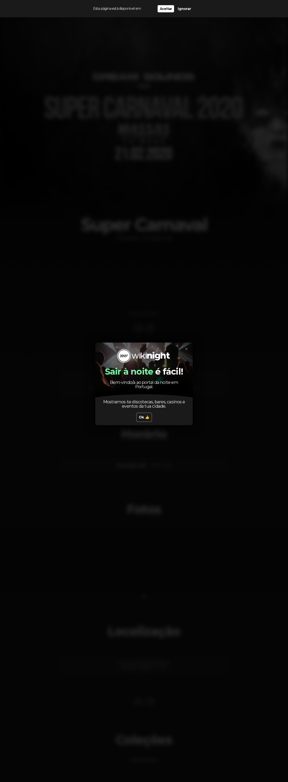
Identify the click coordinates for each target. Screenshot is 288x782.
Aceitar (166, 9)
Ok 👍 (144, 417)
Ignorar (184, 9)
